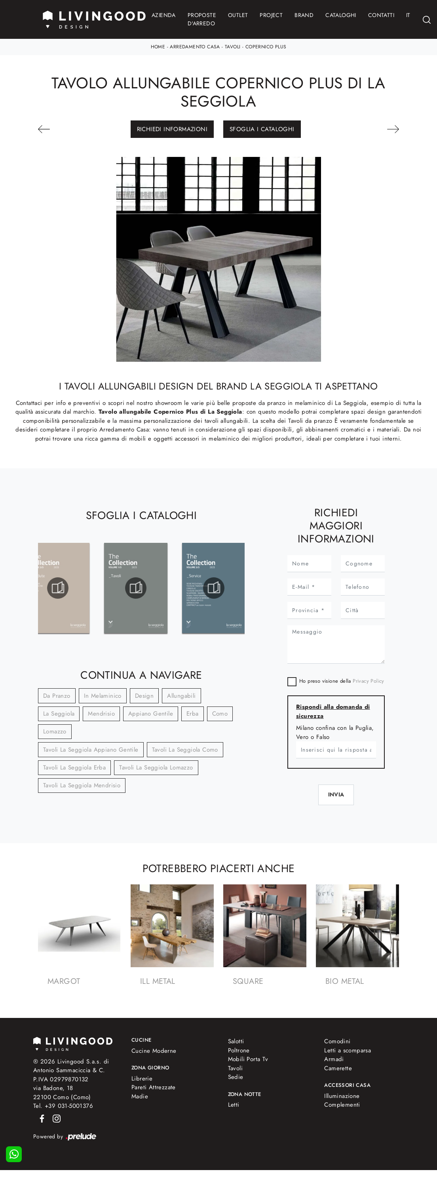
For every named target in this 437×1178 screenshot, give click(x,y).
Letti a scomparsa (347, 1050)
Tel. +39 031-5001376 (63, 1106)
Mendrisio (101, 713)
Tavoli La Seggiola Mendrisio (81, 785)
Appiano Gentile (150, 713)
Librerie (141, 1078)
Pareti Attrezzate (153, 1087)
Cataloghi (340, 15)
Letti (233, 1104)
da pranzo (56, 695)
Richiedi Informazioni (172, 129)
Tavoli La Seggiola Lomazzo (156, 767)
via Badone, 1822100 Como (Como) (62, 1093)
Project (271, 15)
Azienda (164, 15)
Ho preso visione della (341, 681)
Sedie (235, 1077)
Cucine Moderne (154, 1050)
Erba (192, 713)
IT (408, 15)
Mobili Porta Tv (248, 1059)
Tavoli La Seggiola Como (185, 749)
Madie (139, 1096)
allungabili (181, 695)
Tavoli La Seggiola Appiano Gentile (91, 749)
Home (158, 46)
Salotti (236, 1041)
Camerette (338, 1068)
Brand (304, 15)
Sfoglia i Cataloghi (262, 129)
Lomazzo (54, 731)
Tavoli (232, 46)
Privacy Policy (368, 681)
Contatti (381, 15)
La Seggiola (58, 713)
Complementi (342, 1104)
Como (220, 713)
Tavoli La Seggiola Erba (74, 767)
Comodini (337, 1041)
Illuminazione (341, 1096)
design (144, 695)
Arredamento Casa (195, 46)
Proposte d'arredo (202, 19)
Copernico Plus (266, 46)
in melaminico (103, 695)
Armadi (334, 1059)
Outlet (238, 15)
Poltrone (239, 1050)
